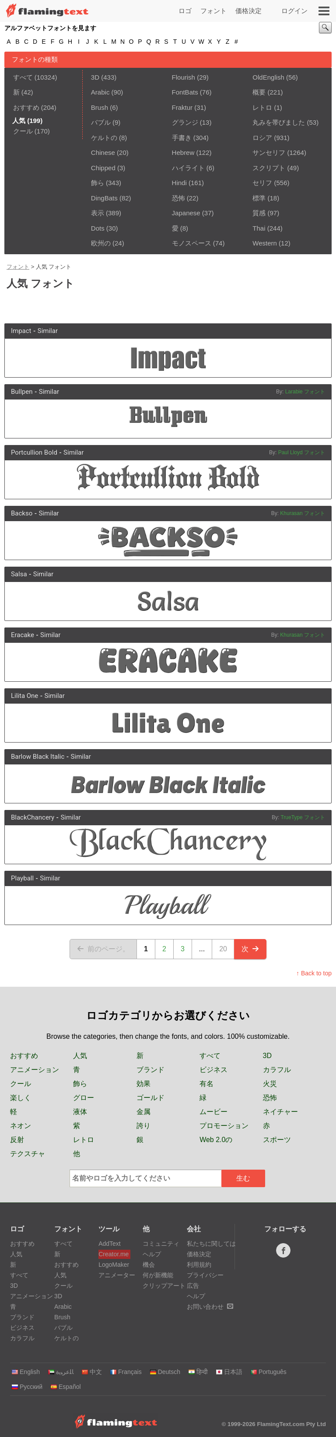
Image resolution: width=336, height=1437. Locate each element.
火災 (270, 1083)
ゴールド (150, 1097)
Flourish (183, 77)
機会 (149, 1264)
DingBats (104, 198)
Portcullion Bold (34, 452)
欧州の (101, 243)
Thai (258, 228)
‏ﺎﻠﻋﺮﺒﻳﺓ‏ (61, 1371)
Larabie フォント (305, 392)
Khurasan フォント (302, 513)
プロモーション (224, 1125)
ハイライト (188, 168)
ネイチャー (280, 1111)
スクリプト (268, 168)
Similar (48, 331)
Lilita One (24, 696)
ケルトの (104, 137)
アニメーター (114, 1275)
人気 (80, 1055)
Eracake (22, 635)
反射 (17, 1139)
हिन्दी (198, 1371)
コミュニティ (161, 1243)
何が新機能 (158, 1275)
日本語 (229, 1371)
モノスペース (191, 243)
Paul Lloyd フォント (301, 452)
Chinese (103, 152)
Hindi (179, 182)
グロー (83, 1097)
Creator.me (113, 1254)
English (25, 1371)
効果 (143, 1083)
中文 (91, 1371)
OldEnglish (268, 77)
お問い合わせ (210, 1306)
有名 (207, 1083)
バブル (101, 122)
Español (65, 1386)
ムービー (214, 1111)
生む (243, 1178)
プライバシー (205, 1275)
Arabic (100, 92)
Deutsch (165, 1371)
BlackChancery (32, 817)
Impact (21, 331)
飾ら (97, 182)
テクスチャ (27, 1153)
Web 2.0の (216, 1139)
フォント (213, 10)
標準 (259, 198)
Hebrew (183, 152)
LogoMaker (113, 1264)
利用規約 (199, 1264)
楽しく (20, 1097)
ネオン (20, 1125)
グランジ (185, 122)
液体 (80, 1111)
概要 (259, 92)
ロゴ (185, 10)
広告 (193, 1285)
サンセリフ (268, 152)
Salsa (19, 574)
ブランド (150, 1069)
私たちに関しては (211, 1243)
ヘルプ (152, 1254)
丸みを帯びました (278, 122)
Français (126, 1371)
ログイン (294, 10)
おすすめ (26, 107)
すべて (23, 77)
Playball (22, 878)
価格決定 (248, 10)
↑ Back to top (314, 973)
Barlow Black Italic (37, 757)
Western (264, 243)
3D (95, 77)
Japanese (186, 213)
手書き (182, 137)
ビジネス (214, 1069)
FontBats (185, 92)
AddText (109, 1243)
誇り (143, 1125)
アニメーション (34, 1069)
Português (268, 1371)
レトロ (262, 107)
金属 (143, 1111)
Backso (21, 513)
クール (23, 131)
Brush (99, 107)
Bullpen (22, 392)
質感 (259, 213)
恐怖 (178, 198)
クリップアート (164, 1285)
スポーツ (277, 1139)
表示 (97, 213)
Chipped (103, 168)
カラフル (277, 1069)
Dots (98, 228)
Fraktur (182, 107)
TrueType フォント (302, 817)
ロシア (262, 137)
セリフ (262, 182)
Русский (26, 1386)
